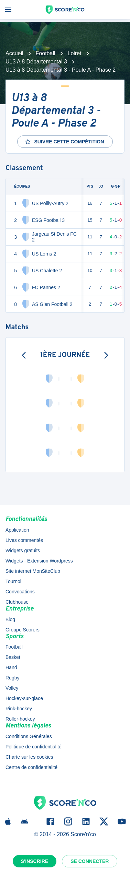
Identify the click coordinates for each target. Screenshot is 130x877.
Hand (11, 667)
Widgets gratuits (23, 550)
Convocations (20, 591)
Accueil (14, 53)
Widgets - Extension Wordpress (39, 561)
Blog (10, 619)
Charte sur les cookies (29, 757)
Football (45, 53)
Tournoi (13, 581)
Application (17, 530)
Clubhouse (17, 602)
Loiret (75, 53)
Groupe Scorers (23, 629)
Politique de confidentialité (34, 746)
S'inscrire (34, 861)
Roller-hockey (20, 719)
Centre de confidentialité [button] (31, 767)
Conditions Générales (29, 736)
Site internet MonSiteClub (33, 571)
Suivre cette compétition (64, 141)
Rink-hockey (19, 708)
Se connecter (90, 861)
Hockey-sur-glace (24, 698)
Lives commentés (24, 540)
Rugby (12, 677)
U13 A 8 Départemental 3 (36, 61)
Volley (12, 688)
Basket (13, 657)
